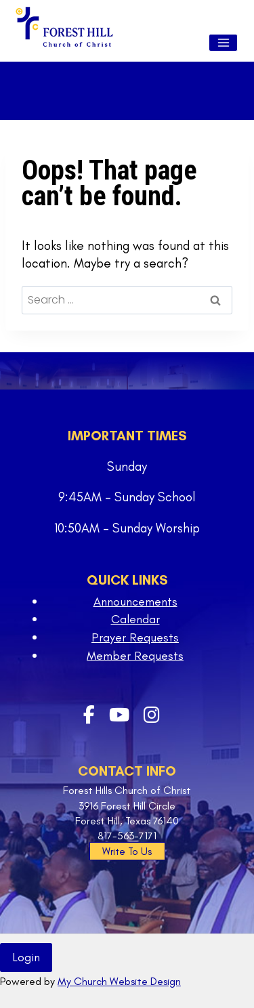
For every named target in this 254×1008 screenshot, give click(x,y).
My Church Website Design (119, 981)
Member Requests (135, 655)
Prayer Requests (135, 637)
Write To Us (127, 851)
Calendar (135, 619)
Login (26, 957)
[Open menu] (223, 42)
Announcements (135, 601)
